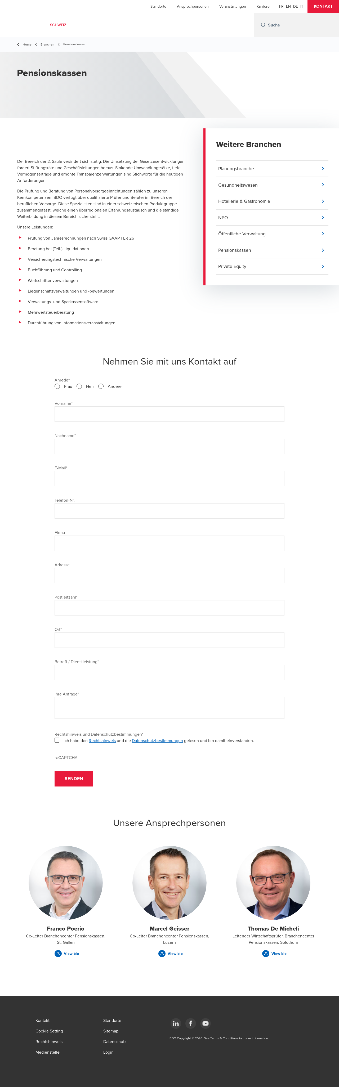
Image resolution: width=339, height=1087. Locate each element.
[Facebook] (190, 1023)
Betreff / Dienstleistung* (77, 661)
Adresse (62, 565)
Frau (68, 386)
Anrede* (62, 380)
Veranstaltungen (232, 6)
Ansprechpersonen (193, 6)
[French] (281, 6)
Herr (90, 386)
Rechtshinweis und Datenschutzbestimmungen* (99, 734)
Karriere (263, 6)
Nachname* (65, 435)
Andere (115, 386)
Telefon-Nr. (65, 500)
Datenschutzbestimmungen (157, 740)
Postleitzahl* (66, 597)
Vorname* (64, 403)
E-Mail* (61, 468)
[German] (295, 6)
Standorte (158, 6)
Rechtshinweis (102, 740)
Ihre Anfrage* (67, 694)
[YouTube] (205, 1023)
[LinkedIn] (176, 1023)
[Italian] (301, 6)
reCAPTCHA (66, 757)
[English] (288, 6)
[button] (323, 6)
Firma (60, 532)
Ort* (58, 629)
